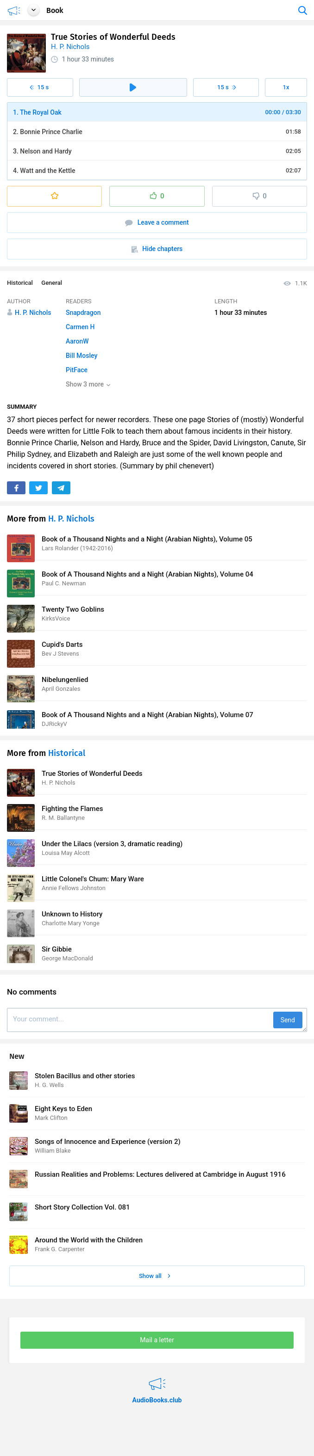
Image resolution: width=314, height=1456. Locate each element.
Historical (20, 282)
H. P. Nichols (70, 47)
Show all (154, 1275)
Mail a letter (157, 1340)
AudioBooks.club (157, 1378)
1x (286, 87)
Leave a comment (156, 223)
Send (288, 1020)
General (51, 282)
